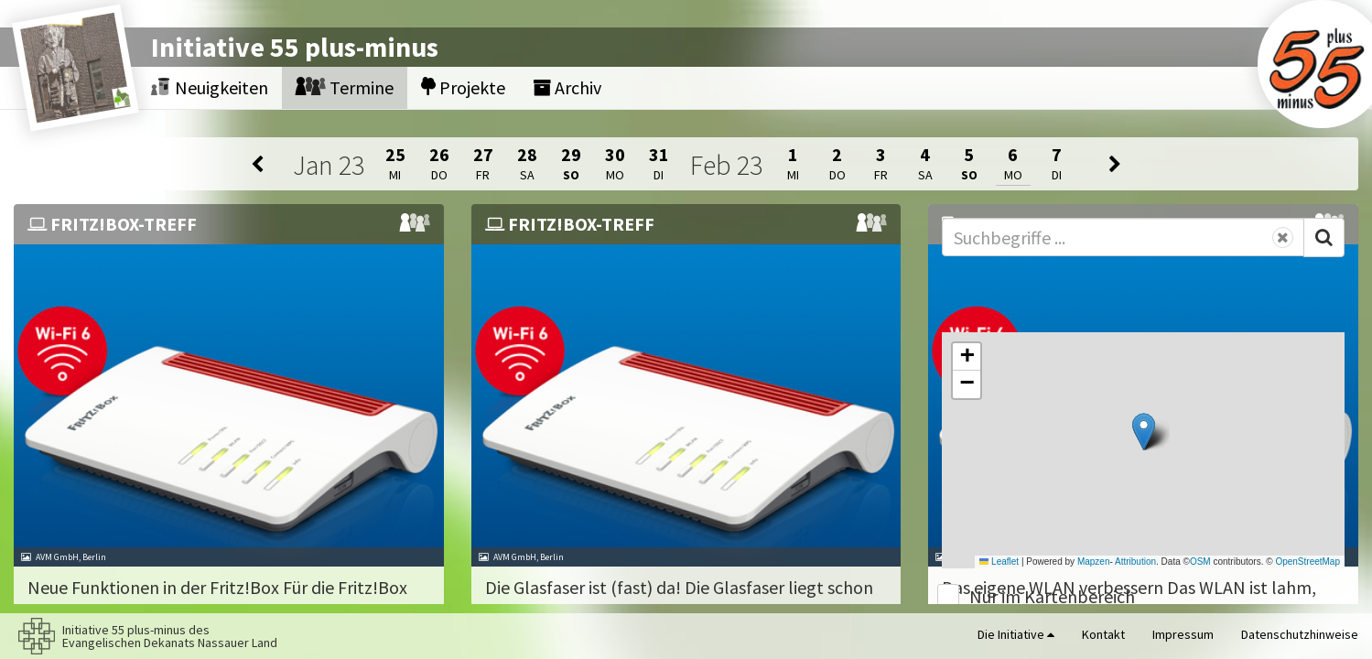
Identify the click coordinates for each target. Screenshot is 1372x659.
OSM (1200, 561)
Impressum (1183, 634)
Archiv (567, 87)
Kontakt (1103, 634)
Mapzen (1093, 561)
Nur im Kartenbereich (1052, 596)
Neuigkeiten (209, 87)
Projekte (463, 87)
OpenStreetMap (1307, 561)
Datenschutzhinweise (1299, 634)
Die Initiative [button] (1016, 634)
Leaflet (999, 561)
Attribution (1135, 561)
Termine (345, 87)
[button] (1143, 431)
